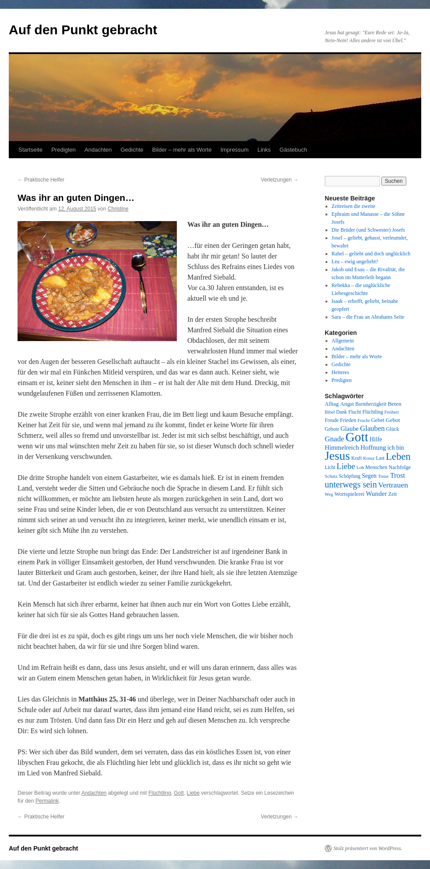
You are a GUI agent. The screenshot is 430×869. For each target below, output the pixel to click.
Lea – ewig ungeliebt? (355, 261)
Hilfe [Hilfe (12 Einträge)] (375, 439)
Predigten (63, 149)
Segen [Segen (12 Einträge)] (369, 476)
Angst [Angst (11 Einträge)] (347, 403)
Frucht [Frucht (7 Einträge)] (364, 420)
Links (264, 149)
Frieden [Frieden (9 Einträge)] (348, 420)
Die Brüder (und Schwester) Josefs (368, 230)
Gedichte (132, 149)
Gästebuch (293, 149)
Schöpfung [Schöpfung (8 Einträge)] (349, 476)
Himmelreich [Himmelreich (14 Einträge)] (342, 447)
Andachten (98, 149)
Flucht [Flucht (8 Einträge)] (354, 412)
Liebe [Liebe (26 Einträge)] (346, 466)
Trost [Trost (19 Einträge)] (397, 475)
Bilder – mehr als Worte (182, 149)
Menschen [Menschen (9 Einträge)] (376, 467)
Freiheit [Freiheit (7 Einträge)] (391, 412)
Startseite (30, 149)
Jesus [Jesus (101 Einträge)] (337, 455)
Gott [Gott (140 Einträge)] (356, 437)
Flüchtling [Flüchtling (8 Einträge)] (372, 412)
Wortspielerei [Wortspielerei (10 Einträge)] (349, 494)
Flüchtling (159, 793)
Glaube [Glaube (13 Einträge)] (349, 428)
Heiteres (340, 372)
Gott (179, 793)
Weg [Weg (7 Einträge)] (329, 494)
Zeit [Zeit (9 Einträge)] (392, 494)
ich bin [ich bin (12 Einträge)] (395, 447)
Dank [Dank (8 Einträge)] (341, 412)
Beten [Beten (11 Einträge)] (394, 403)
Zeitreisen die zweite (354, 206)
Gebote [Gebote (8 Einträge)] (332, 429)
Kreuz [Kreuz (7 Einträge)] (369, 458)
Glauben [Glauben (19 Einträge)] (372, 428)
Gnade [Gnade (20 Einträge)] (334, 439)
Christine (118, 209)
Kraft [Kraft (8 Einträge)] (356, 458)
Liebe (193, 793)
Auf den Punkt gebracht (83, 29)
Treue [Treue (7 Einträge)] (383, 476)
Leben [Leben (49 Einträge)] (398, 456)
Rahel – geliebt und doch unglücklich (371, 254)
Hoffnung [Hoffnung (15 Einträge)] (373, 447)
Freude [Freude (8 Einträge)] (332, 420)
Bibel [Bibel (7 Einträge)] (330, 412)
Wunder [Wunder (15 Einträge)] (376, 493)
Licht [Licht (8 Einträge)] (330, 467)
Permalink (47, 801)
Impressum (234, 149)
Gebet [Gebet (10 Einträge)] (377, 420)
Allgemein (343, 341)
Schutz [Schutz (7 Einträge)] (331, 476)
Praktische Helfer (41, 180)
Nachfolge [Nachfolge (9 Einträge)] (400, 467)
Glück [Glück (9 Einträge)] (392, 429)
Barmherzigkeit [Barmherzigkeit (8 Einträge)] (371, 404)
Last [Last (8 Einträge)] (380, 458)
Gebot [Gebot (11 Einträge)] (393, 420)
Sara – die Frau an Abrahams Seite (368, 317)
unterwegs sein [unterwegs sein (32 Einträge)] (351, 484)
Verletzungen (279, 180)
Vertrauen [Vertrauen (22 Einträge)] (393, 484)
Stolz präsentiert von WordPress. (367, 848)
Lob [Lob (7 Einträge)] (360, 467)
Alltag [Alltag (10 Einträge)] (332, 404)
